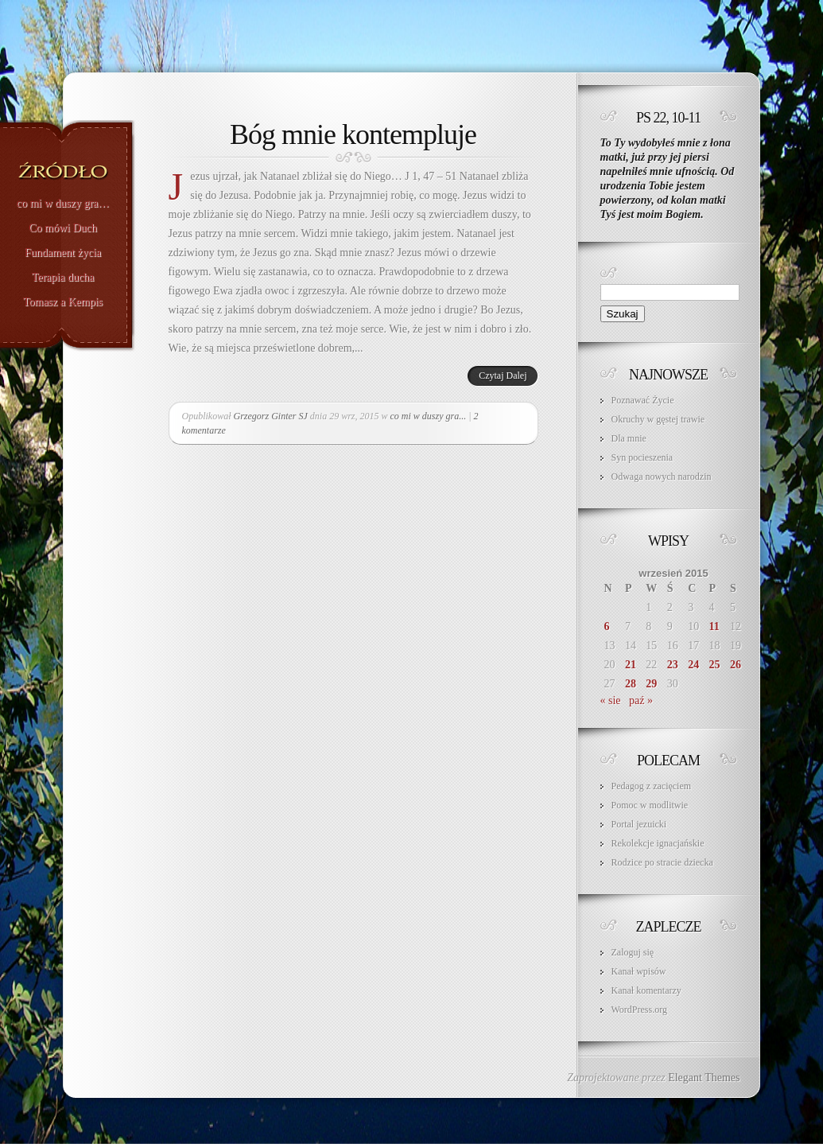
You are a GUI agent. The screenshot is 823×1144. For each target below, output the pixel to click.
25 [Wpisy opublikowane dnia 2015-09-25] (714, 665)
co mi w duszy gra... (428, 416)
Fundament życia (63, 253)
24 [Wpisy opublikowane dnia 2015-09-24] (693, 665)
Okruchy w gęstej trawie (658, 419)
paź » (641, 700)
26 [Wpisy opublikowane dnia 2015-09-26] (735, 665)
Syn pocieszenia (642, 457)
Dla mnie (628, 438)
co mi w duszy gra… (63, 203)
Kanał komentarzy (646, 990)
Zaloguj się (632, 952)
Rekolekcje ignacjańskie (658, 843)
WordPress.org (639, 1009)
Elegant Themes (704, 1078)
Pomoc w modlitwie (650, 805)
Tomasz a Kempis (63, 302)
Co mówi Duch (63, 228)
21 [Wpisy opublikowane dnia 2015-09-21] (630, 665)
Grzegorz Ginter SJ (271, 416)
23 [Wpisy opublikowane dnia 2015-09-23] (672, 665)
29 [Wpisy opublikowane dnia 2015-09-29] (651, 684)
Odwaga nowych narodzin (661, 476)
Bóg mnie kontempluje (353, 134)
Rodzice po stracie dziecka (662, 862)
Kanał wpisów (638, 971)
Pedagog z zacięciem (651, 786)
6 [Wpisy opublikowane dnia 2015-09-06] (607, 626)
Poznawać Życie (642, 400)
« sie (610, 700)
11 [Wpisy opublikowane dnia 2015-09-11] (714, 626)
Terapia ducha (63, 277)
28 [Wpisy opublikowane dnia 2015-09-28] (630, 684)
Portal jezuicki (639, 824)
